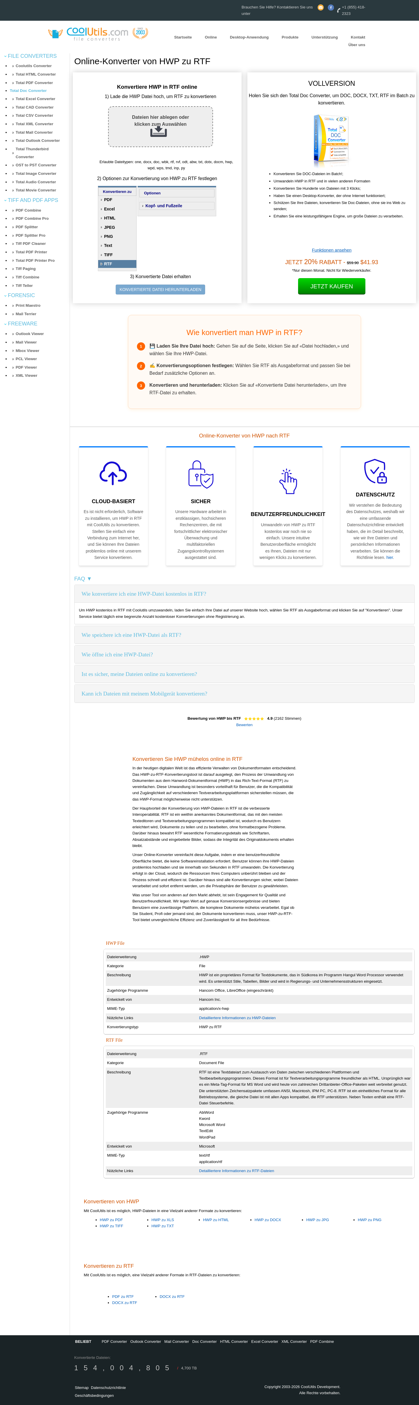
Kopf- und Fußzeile (163, 205)
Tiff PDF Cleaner (31, 243)
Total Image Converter (36, 173)
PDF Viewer (26, 367)
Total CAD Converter (35, 107)
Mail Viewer (26, 342)
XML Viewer (26, 375)
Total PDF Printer (31, 252)
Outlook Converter (145, 1341)
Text (108, 245)
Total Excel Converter (35, 99)
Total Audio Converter (36, 182)
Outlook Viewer (30, 334)
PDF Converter (114, 1341)
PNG (108, 236)
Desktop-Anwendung (249, 37)
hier (389, 557)
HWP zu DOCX (268, 1220)
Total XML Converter (34, 124)
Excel (109, 209)
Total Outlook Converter (38, 140)
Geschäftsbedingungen (94, 1395)
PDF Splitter (27, 227)
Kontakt (358, 37)
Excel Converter (264, 1341)
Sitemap (82, 1387)
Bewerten (244, 725)
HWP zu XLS (163, 1220)
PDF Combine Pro (32, 218)
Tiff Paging (26, 268)
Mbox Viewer (27, 350)
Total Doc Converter (28, 90)
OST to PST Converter (36, 165)
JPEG (109, 227)
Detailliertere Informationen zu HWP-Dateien (237, 1018)
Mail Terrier (26, 314)
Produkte (290, 37)
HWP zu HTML (216, 1220)
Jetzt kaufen (331, 286)
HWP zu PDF (111, 1220)
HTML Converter (234, 1341)
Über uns (356, 45)
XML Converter (294, 1341)
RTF (108, 264)
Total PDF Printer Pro (35, 260)
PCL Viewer (26, 359)
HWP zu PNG (369, 1220)
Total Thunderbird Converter (32, 153)
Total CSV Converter (34, 115)
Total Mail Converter (34, 132)
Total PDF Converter (34, 83)
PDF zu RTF (123, 1296)
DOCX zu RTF (124, 1303)
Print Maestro (28, 305)
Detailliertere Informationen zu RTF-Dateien (236, 1171)
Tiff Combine (27, 277)
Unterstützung (324, 37)
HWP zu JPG (317, 1220)
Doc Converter (204, 1341)
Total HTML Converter (36, 74)
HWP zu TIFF (111, 1226)
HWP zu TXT (163, 1226)
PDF (108, 199)
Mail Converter (176, 1341)
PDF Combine (28, 210)
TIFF (108, 254)
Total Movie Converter (36, 190)
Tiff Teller (24, 285)
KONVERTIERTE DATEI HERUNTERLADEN (160, 289)
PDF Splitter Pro (30, 235)
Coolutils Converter (34, 66)
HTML (109, 218)
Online (211, 37)
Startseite (183, 37)
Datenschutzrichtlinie (108, 1387)
